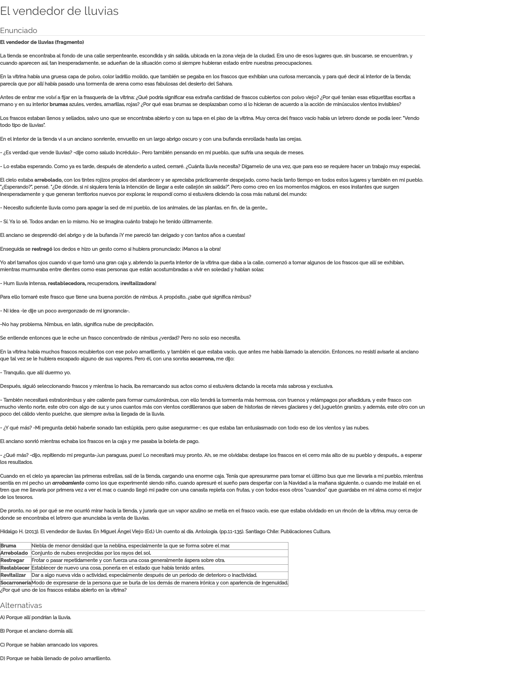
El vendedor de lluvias (59, 11)
